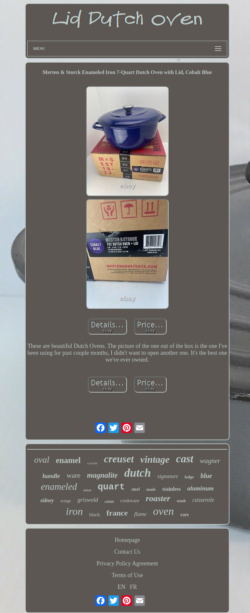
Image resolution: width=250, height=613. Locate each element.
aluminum (200, 488)
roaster (158, 498)
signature (167, 476)
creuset (119, 459)
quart (111, 487)
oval (41, 460)
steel (136, 489)
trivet (87, 490)
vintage (155, 459)
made (151, 489)
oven (163, 511)
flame (140, 514)
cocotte (92, 463)
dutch (137, 473)
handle (51, 475)
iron (74, 511)
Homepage (127, 540)
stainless (171, 489)
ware (73, 475)
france (117, 513)
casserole (203, 500)
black (95, 514)
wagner (210, 461)
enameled (59, 486)
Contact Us (127, 551)
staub (181, 501)
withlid (109, 501)
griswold (87, 500)
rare (184, 514)
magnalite (102, 475)
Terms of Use (127, 575)
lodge (189, 476)
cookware (129, 500)
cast (184, 459)
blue (206, 475)
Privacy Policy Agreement (127, 563)
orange (65, 501)
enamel (68, 460)
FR (133, 587)
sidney (47, 500)
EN (121, 587)
